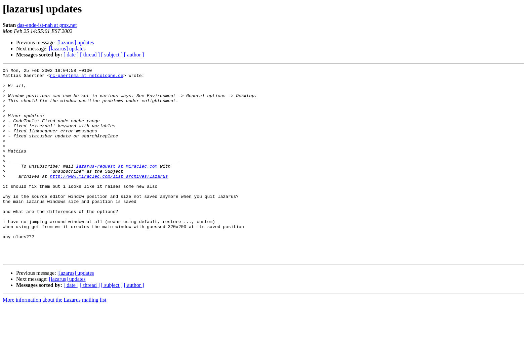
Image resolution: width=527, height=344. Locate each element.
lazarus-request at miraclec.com (116, 186)
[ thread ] (90, 54)
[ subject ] (112, 54)
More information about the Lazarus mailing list (54, 338)
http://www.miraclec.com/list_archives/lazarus (109, 198)
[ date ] (71, 54)
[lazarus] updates (75, 42)
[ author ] (134, 54)
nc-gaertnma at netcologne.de (86, 77)
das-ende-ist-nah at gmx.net (47, 25)
